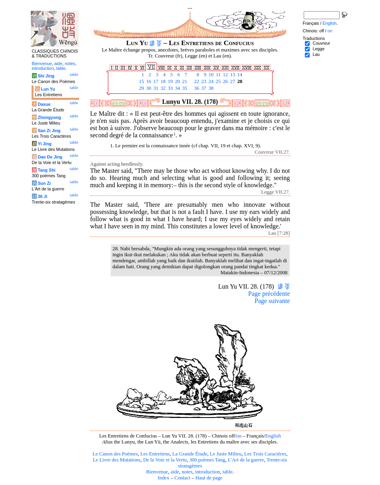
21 (184, 81)
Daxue (44, 104)
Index (163, 478)
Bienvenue (157, 472)
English (273, 436)
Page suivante (272, 300)
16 (148, 81)
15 (141, 81)
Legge (318, 48)
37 (203, 88)
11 (218, 74)
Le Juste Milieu (226, 454)
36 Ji (42, 196)
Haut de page (209, 478)
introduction (207, 472)
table (228, 472)
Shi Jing (46, 75)
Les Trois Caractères (265, 454)
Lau (316, 54)
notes (187, 472)
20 (177, 81)
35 (184, 88)
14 (239, 74)
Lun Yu (48, 89)
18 (162, 81)
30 (148, 88)
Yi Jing (45, 143)
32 (162, 88)
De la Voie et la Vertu (165, 460)
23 (203, 81)
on (238, 436)
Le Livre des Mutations (117, 460)
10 (210, 74)
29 (141, 88)
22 (196, 81)
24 (210, 81)
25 (218, 81)
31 (155, 88)
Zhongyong (49, 117)
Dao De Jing (50, 156)
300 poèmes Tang (207, 460)
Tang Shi (46, 170)
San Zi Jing (49, 130)
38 (210, 88)
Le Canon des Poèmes (115, 454)
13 (232, 74)
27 (232, 81)
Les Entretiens (155, 454)
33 (170, 88)
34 (177, 88)
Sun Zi (44, 183)
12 (225, 74)
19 (170, 81)
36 (196, 88)
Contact (182, 478)
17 (155, 81)
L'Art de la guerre (246, 460)
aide (175, 472)
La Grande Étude (189, 454)
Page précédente (269, 293)
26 (225, 81)
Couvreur (321, 43)
